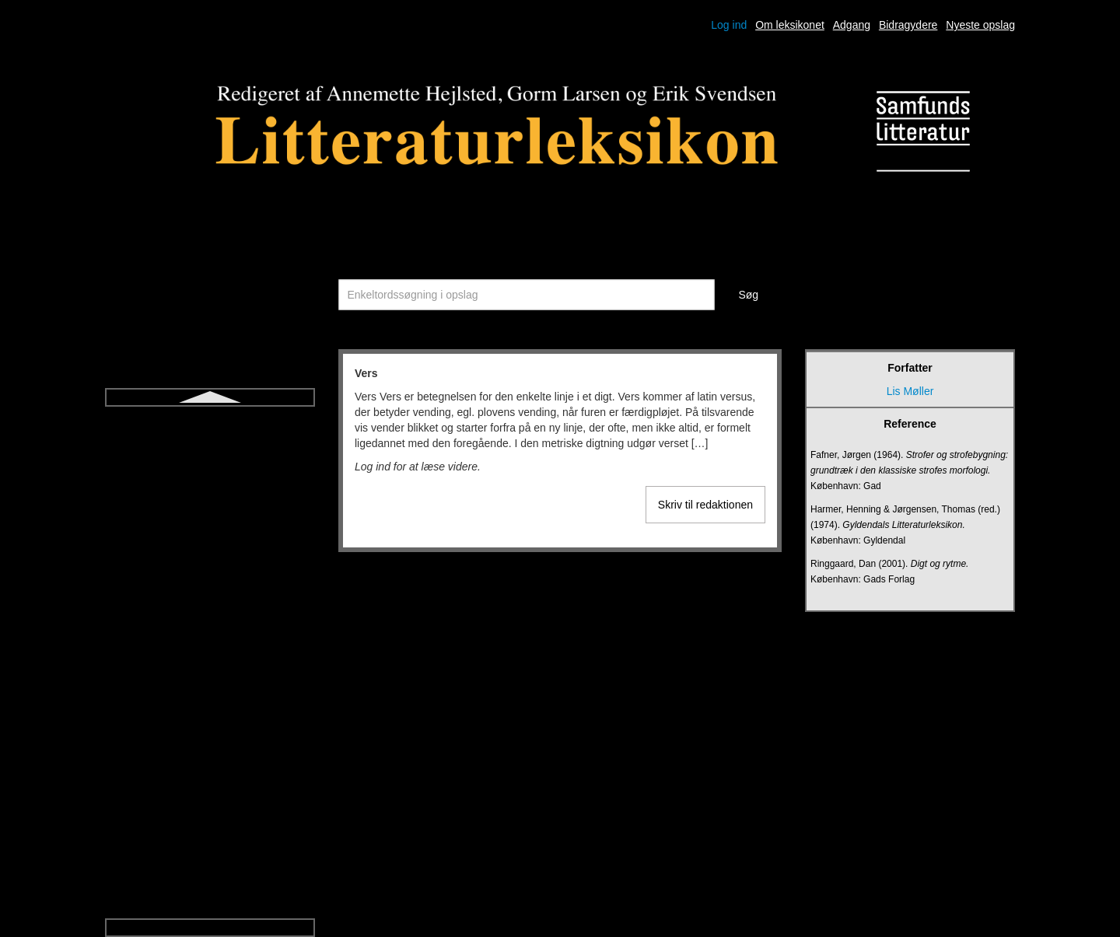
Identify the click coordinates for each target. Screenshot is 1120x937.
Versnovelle (210, 819)
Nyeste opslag (980, 25)
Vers (210, 763)
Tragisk (209, 595)
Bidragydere (908, 25)
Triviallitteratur (209, 623)
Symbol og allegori (209, 483)
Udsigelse (209, 651)
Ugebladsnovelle (210, 679)
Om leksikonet (789, 25)
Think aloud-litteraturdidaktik (210, 539)
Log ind (729, 25)
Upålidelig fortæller (210, 735)
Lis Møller (910, 391)
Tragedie (210, 567)
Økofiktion (210, 875)
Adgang (851, 25)
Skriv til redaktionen (705, 504)
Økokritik (210, 903)
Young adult (209, 847)
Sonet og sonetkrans (210, 427)
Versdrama (210, 791)
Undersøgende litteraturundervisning (210, 707)
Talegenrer (210, 511)
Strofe (209, 455)
